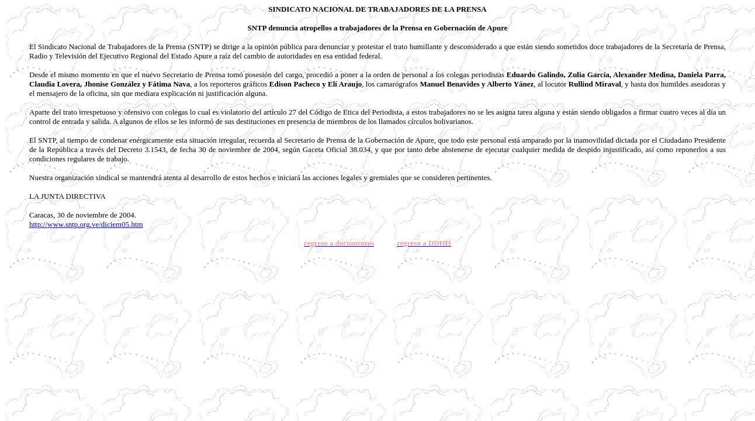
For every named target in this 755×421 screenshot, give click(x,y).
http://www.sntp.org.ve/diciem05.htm (86, 224)
